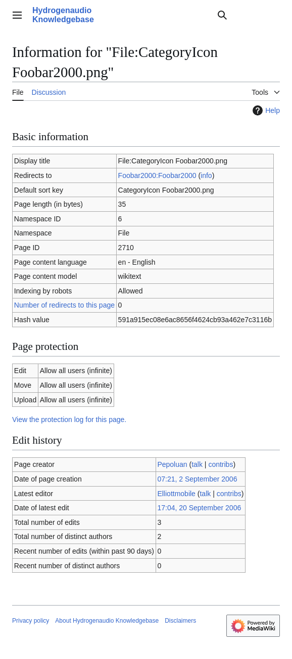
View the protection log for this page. (69, 419)
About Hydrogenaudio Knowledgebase (107, 620)
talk (197, 464)
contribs (220, 464)
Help (265, 110)
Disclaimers (180, 620)
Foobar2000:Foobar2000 (157, 175)
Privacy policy (30, 620)
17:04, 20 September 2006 (199, 508)
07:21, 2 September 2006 (197, 479)
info (206, 175)
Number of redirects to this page (64, 305)
